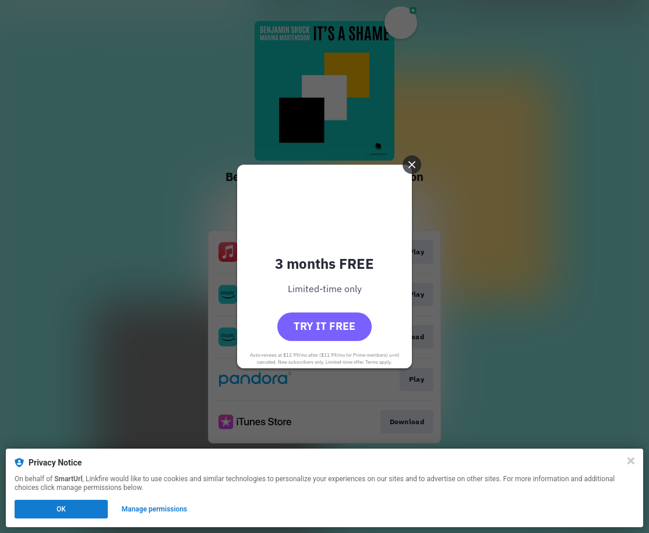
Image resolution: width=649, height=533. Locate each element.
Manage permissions (155, 509)
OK (61, 509)
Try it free (324, 326)
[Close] (631, 461)
